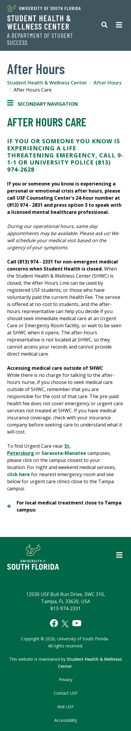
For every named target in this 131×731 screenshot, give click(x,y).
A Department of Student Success (40, 39)
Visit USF (65, 706)
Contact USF (66, 693)
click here (18, 474)
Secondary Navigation (42, 104)
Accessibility (65, 720)
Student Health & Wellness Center (39, 22)
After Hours (108, 82)
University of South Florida (44, 8)
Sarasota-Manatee (63, 453)
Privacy (65, 679)
